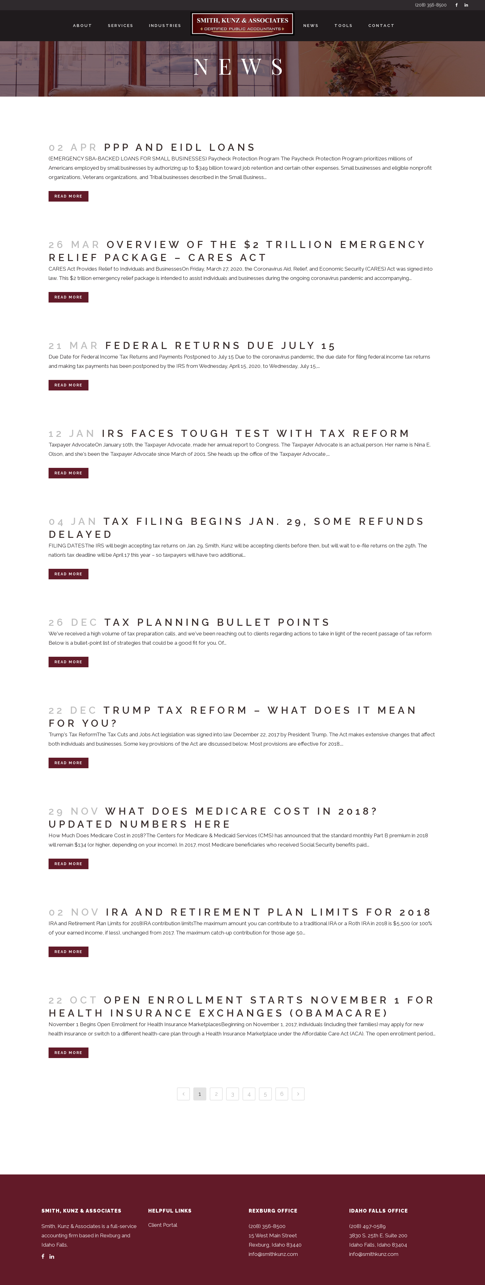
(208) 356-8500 (431, 4)
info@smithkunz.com (273, 1254)
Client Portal (162, 1225)
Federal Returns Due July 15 (221, 345)
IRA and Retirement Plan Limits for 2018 (269, 912)
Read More (68, 196)
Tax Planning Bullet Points (217, 622)
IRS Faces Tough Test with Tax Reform (256, 433)
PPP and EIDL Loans (180, 147)
